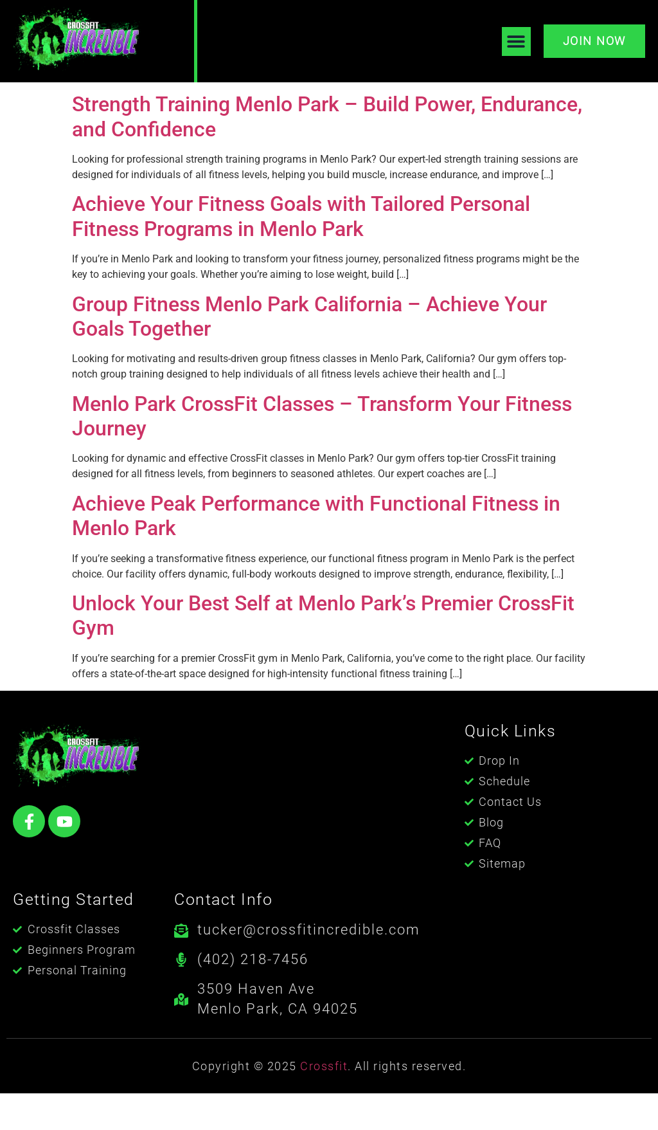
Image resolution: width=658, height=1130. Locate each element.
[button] (516, 41)
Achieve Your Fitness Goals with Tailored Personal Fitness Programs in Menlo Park (301, 252)
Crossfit (324, 1102)
